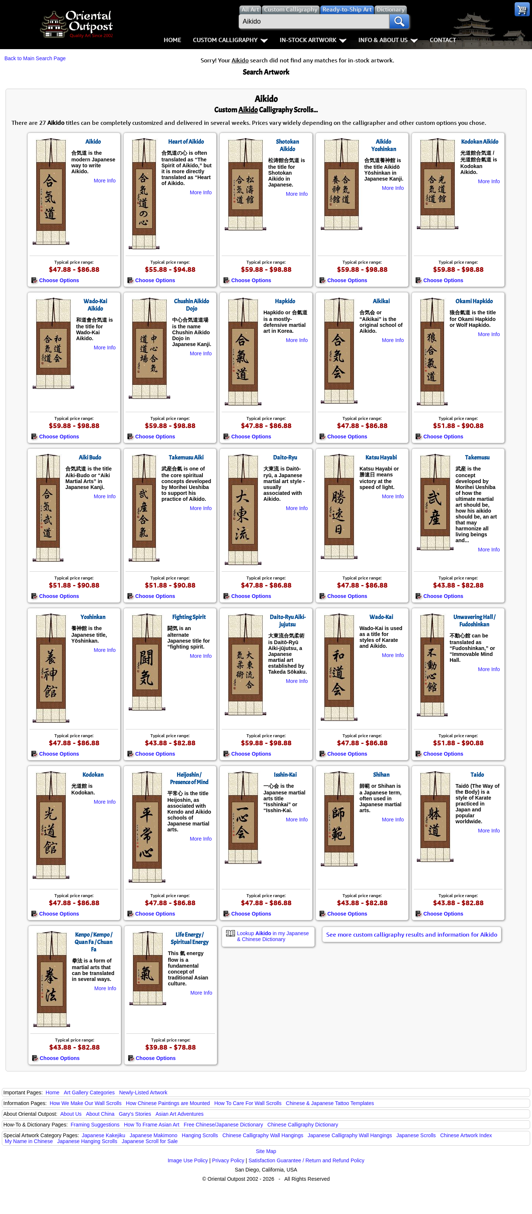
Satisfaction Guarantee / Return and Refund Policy (307, 1160)
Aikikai (381, 301)
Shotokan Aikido (287, 145)
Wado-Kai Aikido (95, 305)
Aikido (93, 142)
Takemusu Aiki (186, 457)
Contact (443, 40)
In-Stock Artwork (313, 40)
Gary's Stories (135, 1114)
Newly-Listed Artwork (143, 1092)
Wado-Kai (381, 617)
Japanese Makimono (153, 1135)
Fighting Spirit (189, 617)
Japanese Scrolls (416, 1135)
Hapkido (285, 301)
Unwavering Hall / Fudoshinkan (474, 620)
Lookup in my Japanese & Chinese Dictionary (273, 936)
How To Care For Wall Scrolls (248, 1103)
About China (100, 1114)
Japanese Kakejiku (104, 1135)
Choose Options (55, 280)
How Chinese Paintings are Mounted (168, 1103)
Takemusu (477, 457)
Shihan (381, 775)
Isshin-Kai (285, 775)
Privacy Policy (228, 1160)
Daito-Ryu (285, 457)
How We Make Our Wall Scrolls (85, 1103)
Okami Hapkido (474, 301)
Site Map (266, 1151)
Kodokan (92, 775)
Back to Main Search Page (35, 58)
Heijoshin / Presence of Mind (189, 778)
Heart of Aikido (186, 142)
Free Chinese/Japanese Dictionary (223, 1125)
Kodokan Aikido (479, 142)
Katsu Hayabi (381, 457)
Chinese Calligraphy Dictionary (302, 1125)
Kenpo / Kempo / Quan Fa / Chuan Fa (93, 942)
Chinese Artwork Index (466, 1135)
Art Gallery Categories (89, 1092)
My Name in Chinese (29, 1141)
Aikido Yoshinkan (383, 145)
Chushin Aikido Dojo (191, 305)
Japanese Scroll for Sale (150, 1141)
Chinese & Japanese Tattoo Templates (330, 1103)
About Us (71, 1114)
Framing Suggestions (95, 1125)
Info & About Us (388, 40)
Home (172, 40)
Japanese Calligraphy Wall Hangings (350, 1135)
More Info (105, 181)
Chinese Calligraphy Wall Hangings (262, 1135)
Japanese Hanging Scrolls (87, 1141)
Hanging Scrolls (200, 1135)
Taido (477, 775)
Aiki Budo (90, 457)
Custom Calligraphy (230, 40)
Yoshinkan (93, 617)
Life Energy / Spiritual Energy (189, 938)
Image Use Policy (188, 1160)
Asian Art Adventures (180, 1114)
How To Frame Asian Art (151, 1125)
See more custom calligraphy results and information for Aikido (411, 934)
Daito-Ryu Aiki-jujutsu (288, 620)
